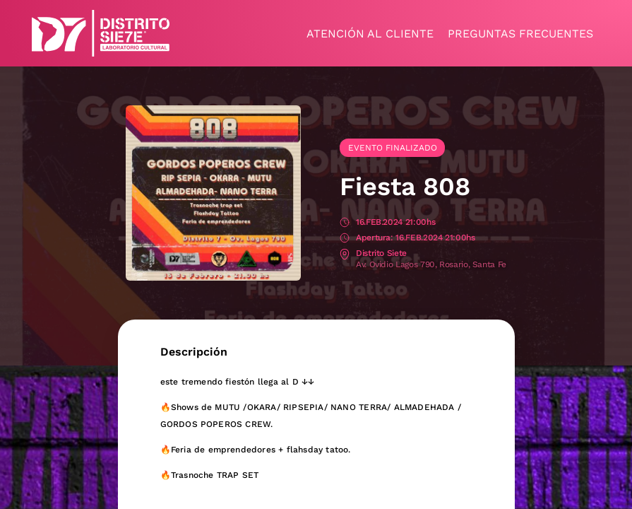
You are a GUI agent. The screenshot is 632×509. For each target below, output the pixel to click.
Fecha (345, 223)
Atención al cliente (370, 33)
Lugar (345, 254)
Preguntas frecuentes (520, 33)
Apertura (345, 239)
